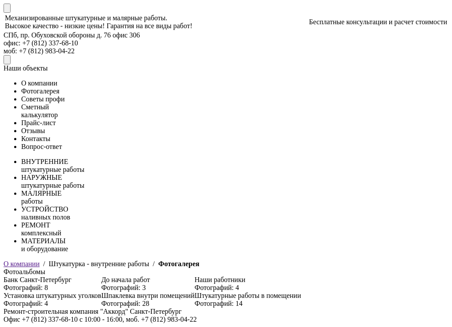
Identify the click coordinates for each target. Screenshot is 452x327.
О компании (22, 264)
